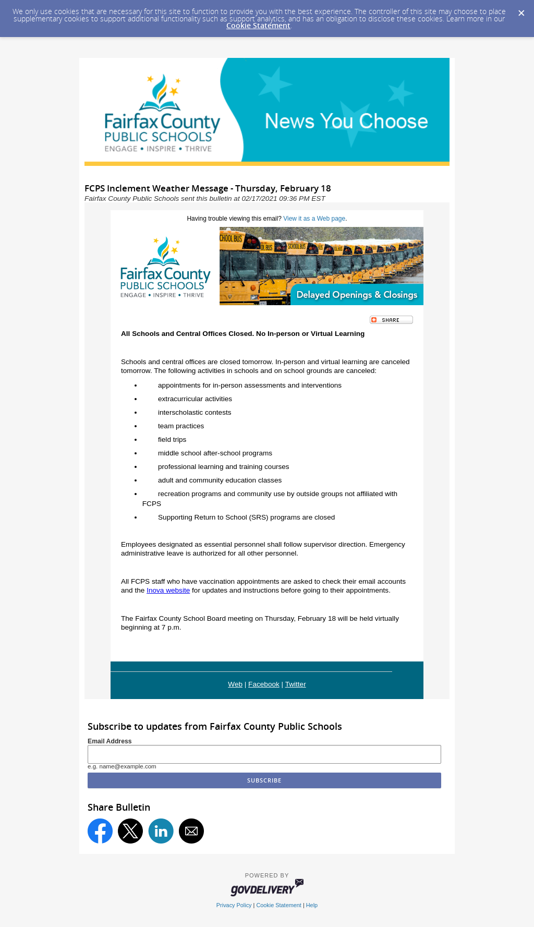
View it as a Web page (314, 218)
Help (312, 905)
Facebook (264, 684)
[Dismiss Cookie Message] (521, 10)
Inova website (168, 590)
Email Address (110, 741)
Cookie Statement (258, 25)
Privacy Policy (234, 905)
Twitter (295, 684)
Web (235, 684)
